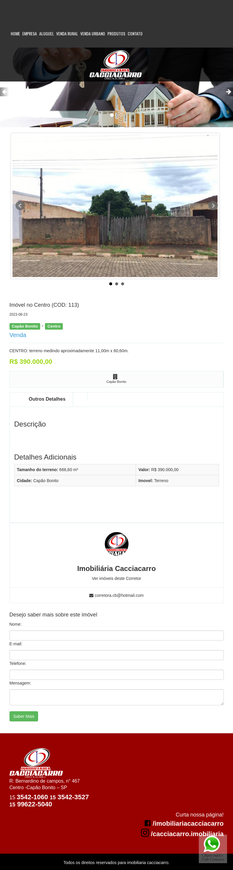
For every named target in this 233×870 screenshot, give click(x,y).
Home (15, 33)
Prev (20, 205)
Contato (135, 33)
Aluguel (46, 33)
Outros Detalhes (47, 399)
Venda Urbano (92, 33)
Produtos (116, 33)
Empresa (29, 33)
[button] (4, 91)
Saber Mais (24, 716)
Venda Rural (67, 33)
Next (213, 205)
